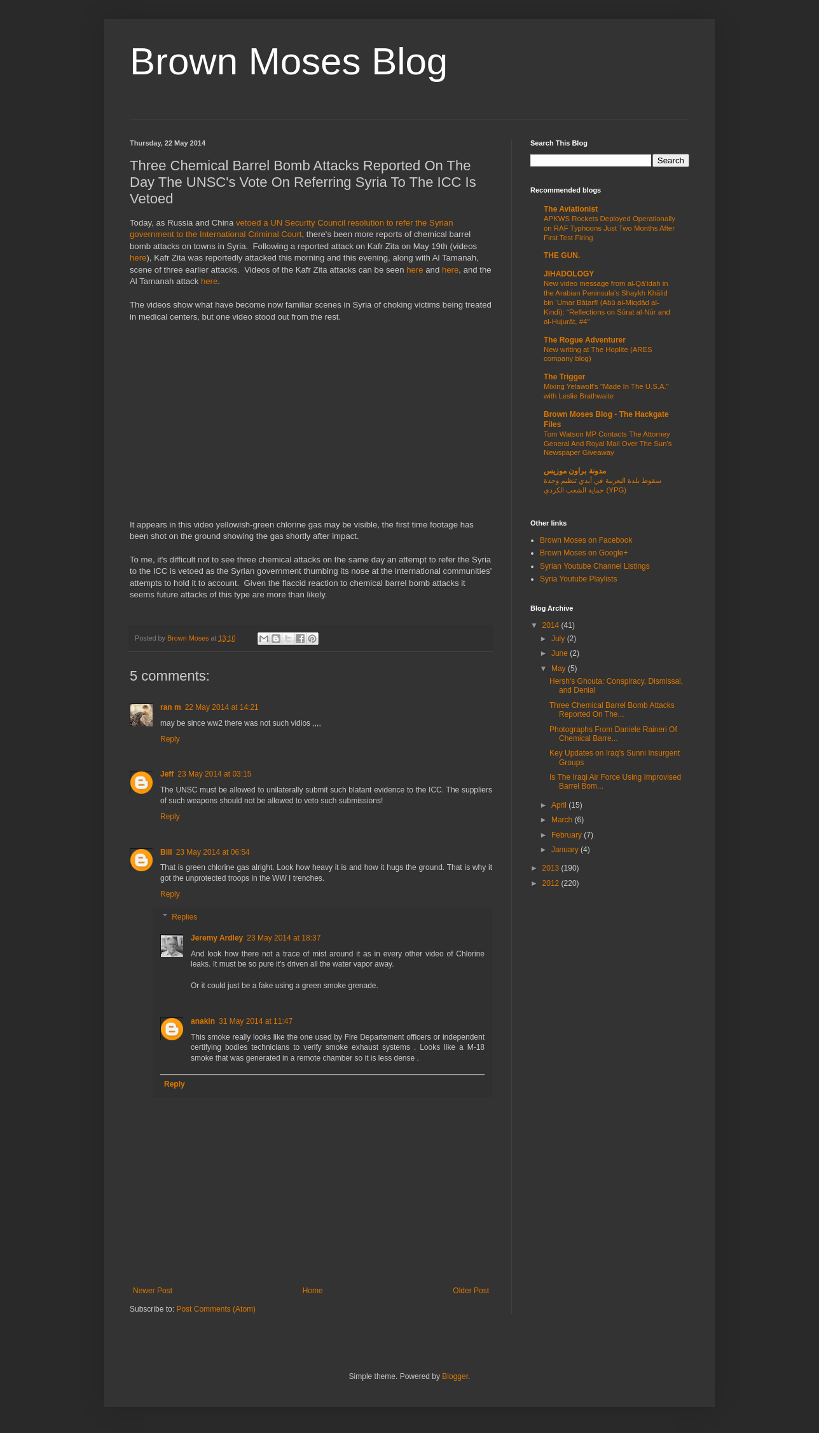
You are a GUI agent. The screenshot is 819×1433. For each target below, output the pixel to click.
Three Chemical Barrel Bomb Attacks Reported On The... (612, 710)
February (567, 835)
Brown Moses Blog (289, 61)
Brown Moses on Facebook (586, 540)
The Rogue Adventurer (585, 340)
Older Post (471, 1290)
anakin (203, 1021)
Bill (166, 852)
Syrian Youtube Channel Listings (595, 566)
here (138, 257)
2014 (551, 625)
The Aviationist (571, 209)
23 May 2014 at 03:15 (214, 774)
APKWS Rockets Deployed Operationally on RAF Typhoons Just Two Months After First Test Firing (609, 228)
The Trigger (564, 376)
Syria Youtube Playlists (578, 578)
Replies (184, 917)
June (560, 653)
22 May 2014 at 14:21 (222, 707)
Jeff (167, 774)
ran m (170, 707)
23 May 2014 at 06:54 (213, 852)
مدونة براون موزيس (575, 470)
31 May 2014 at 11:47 (255, 1021)
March (563, 819)
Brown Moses (188, 638)
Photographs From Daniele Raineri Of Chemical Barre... (613, 734)
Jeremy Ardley (217, 938)
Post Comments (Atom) (216, 1309)
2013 (551, 868)
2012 (551, 883)
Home (313, 1290)
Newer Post (152, 1290)
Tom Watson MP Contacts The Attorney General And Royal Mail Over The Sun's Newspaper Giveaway (607, 443)
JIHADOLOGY (569, 273)
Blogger (455, 1376)
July (559, 638)
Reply (170, 739)
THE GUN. (562, 255)
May (559, 668)
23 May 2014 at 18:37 (283, 938)
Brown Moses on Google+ (584, 552)
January (566, 849)
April (559, 805)
